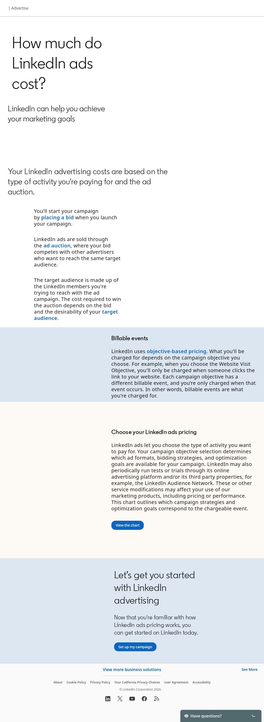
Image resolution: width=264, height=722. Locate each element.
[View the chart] (127, 525)
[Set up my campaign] (135, 647)
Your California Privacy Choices (137, 682)
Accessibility (201, 682)
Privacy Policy (100, 682)
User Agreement (176, 682)
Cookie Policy (76, 682)
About (58, 682)
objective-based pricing (176, 351)
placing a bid (57, 217)
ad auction (57, 245)
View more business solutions (132, 669)
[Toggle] (253, 716)
